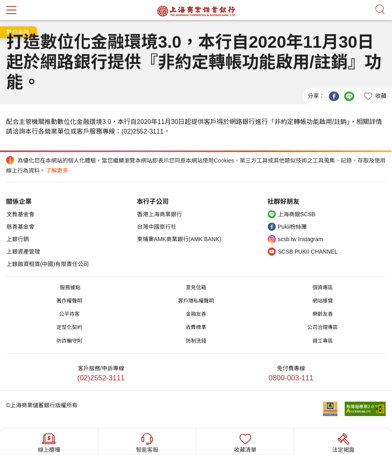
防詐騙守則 (69, 341)
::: (8, 280)
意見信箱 (196, 287)
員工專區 (322, 341)
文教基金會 (20, 214)
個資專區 (322, 287)
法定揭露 (343, 442)
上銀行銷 (17, 239)
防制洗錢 (196, 341)
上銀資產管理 (23, 251)
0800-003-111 (291, 378)
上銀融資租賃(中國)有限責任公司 (47, 264)
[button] (375, 95)
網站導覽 (322, 301)
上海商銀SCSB (296, 214)
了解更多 (57, 170)
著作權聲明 (69, 301)
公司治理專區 (322, 327)
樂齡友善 (322, 314)
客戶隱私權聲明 (196, 301)
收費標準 (196, 327)
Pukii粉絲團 (292, 226)
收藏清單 (245, 442)
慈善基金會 (20, 226)
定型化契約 (69, 327)
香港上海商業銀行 (159, 214)
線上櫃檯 (49, 442)
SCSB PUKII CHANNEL (307, 251)
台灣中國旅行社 (156, 226)
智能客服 (147, 442)
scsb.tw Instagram (300, 239)
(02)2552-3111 (101, 378)
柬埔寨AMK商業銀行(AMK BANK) (179, 239)
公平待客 (69, 314)
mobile (11, 10)
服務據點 (70, 287)
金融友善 (196, 314)
